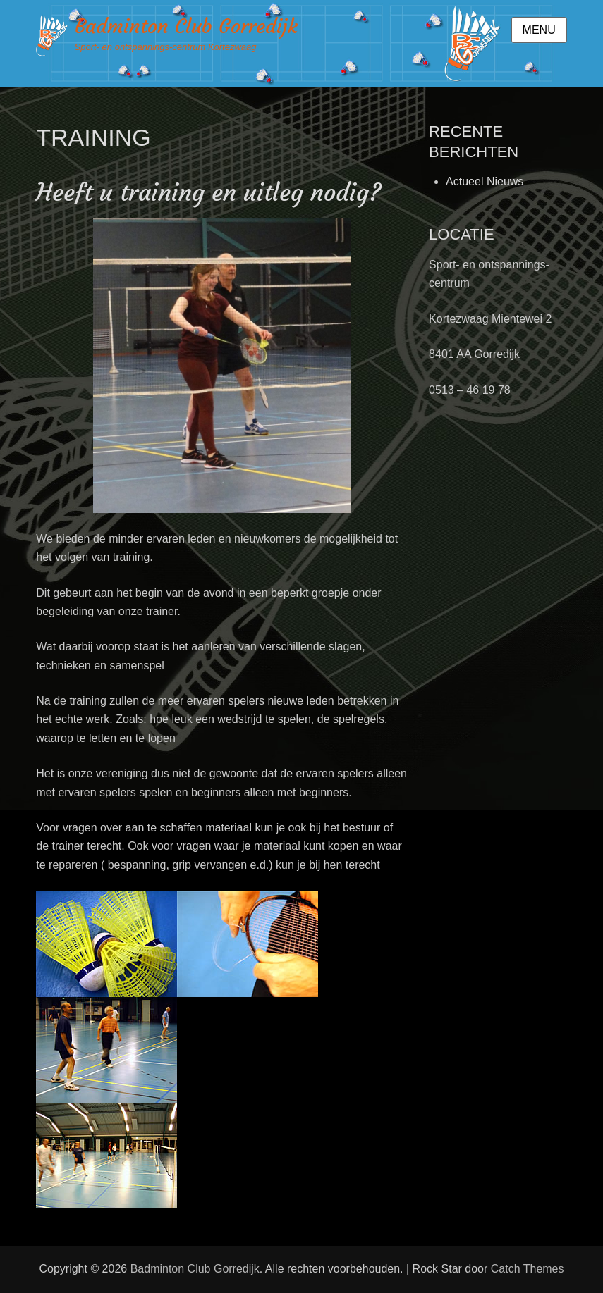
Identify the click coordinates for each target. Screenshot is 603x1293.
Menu (539, 30)
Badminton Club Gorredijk (186, 26)
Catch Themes (527, 1269)
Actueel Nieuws (484, 181)
